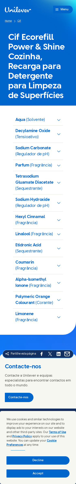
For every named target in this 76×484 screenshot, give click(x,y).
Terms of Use (57, 432)
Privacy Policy (22, 436)
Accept (38, 473)
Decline (38, 460)
